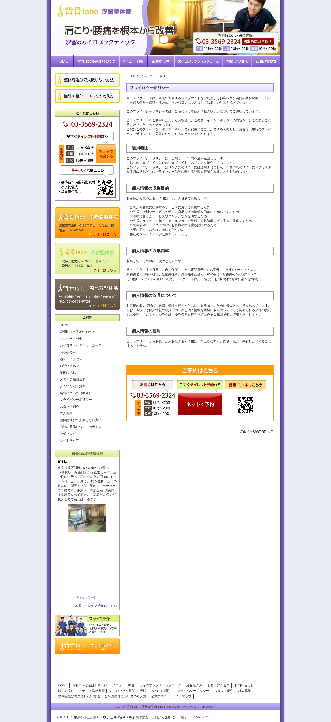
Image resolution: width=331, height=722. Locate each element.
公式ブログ (68, 433)
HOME (131, 76)
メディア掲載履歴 (73, 379)
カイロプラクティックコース (81, 345)
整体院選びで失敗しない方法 (81, 420)
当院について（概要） (76, 393)
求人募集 (66, 413)
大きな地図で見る (87, 597)
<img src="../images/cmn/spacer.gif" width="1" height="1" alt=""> (87, 564)
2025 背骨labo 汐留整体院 (136, 706)
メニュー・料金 (71, 339)
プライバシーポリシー (76, 399)
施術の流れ (68, 372)
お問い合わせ (69, 366)
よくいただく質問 (73, 386)
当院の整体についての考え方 (81, 427)
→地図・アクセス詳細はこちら (94, 605)
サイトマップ (69, 440)
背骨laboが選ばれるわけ (77, 332)
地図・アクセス (71, 359)
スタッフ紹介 (69, 406)
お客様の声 (68, 352)
